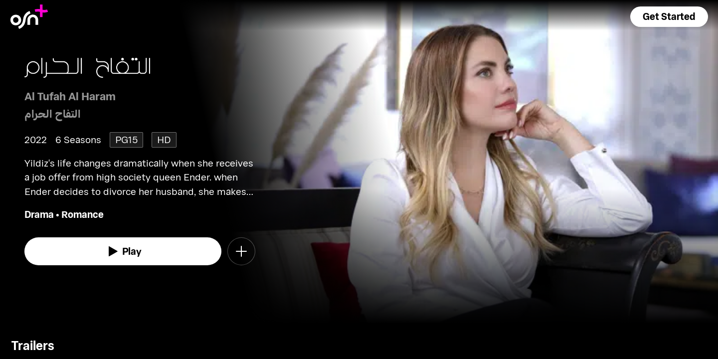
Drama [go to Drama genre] (39, 214)
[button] (669, 16)
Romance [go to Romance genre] (82, 214)
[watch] (123, 251)
